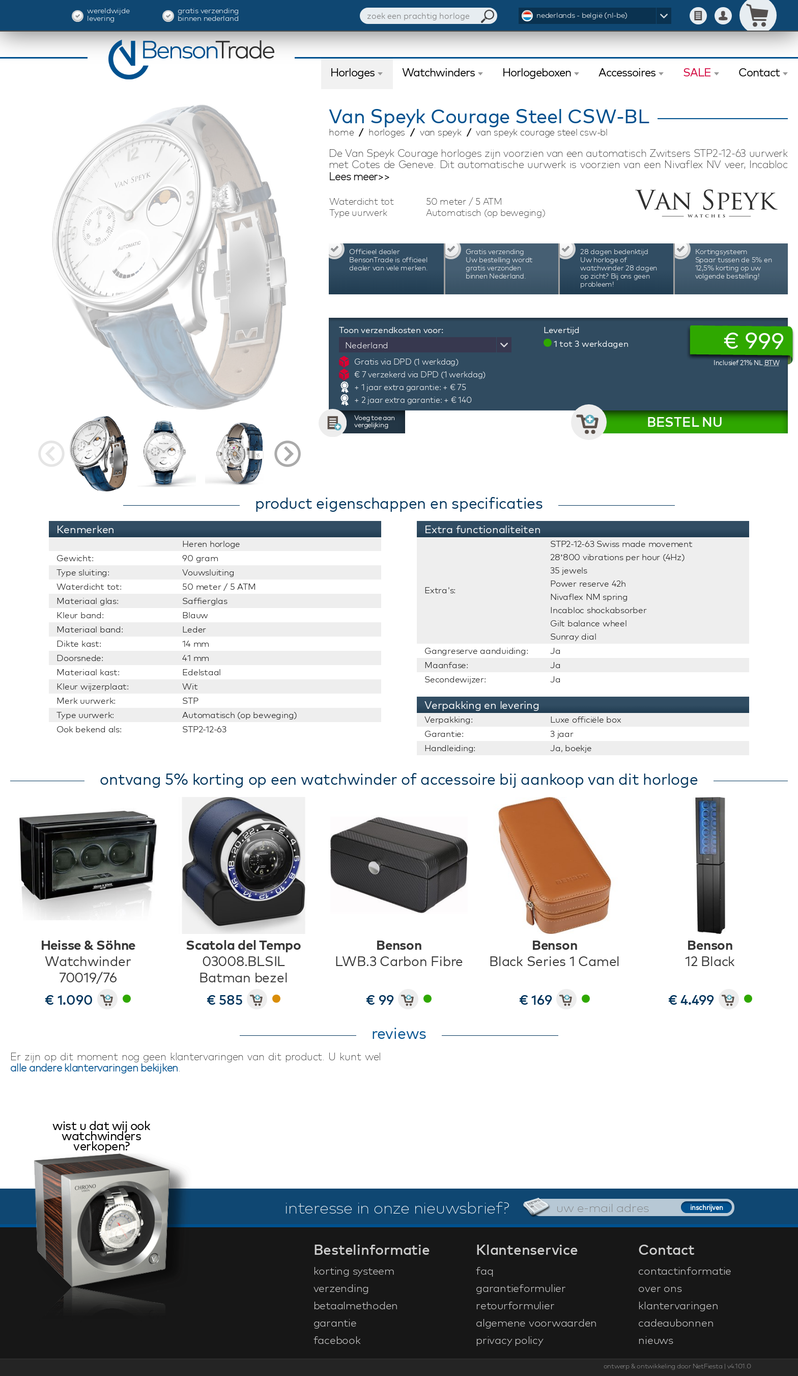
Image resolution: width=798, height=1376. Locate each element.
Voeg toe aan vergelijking (374, 421)
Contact (759, 72)
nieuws (655, 1339)
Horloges (352, 72)
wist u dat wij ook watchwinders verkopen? (101, 1136)
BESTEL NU (685, 422)
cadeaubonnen (676, 1322)
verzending (341, 1288)
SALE (697, 72)
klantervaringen (678, 1305)
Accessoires (627, 72)
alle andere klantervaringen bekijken (94, 1067)
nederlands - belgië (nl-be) (581, 15)
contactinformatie (684, 1270)
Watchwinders (438, 72)
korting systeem (354, 1270)
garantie (335, 1322)
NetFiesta (708, 1366)
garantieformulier (521, 1288)
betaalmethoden (356, 1305)
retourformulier (515, 1305)
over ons (659, 1288)
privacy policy (510, 1339)
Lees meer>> (359, 176)
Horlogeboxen (536, 72)
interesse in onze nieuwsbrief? (396, 1207)
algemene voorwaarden (536, 1322)
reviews (399, 1033)
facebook (337, 1339)
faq (484, 1270)
